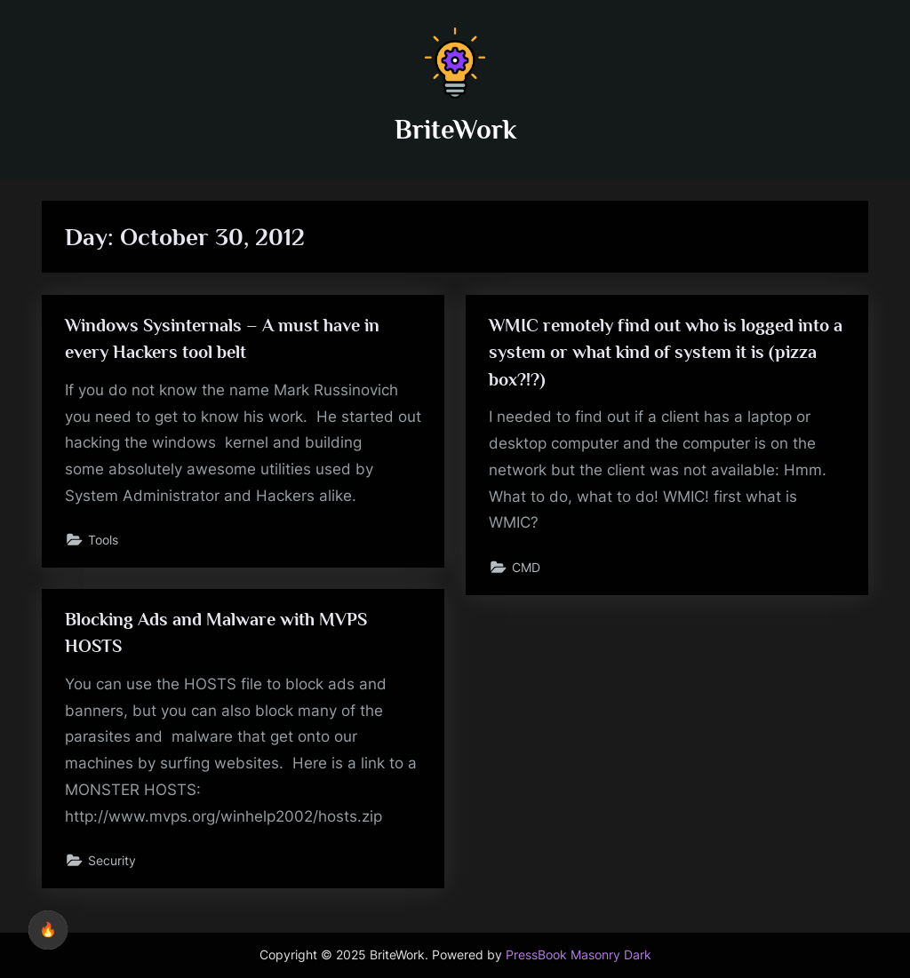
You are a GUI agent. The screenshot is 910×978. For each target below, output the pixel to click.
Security (112, 860)
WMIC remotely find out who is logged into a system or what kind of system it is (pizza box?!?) (665, 352)
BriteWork (455, 129)
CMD (526, 567)
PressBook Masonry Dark (578, 955)
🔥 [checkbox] (48, 929)
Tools (103, 539)
